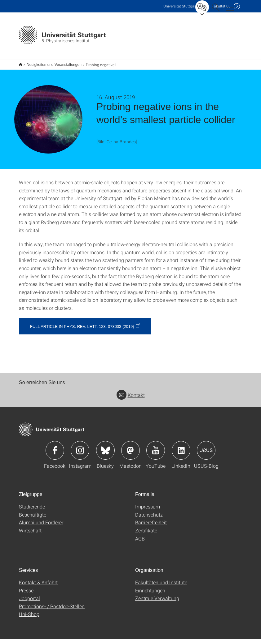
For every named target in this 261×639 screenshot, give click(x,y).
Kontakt (131, 391)
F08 (221, 6)
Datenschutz (149, 510)
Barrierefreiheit (151, 518)
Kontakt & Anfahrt (38, 578)
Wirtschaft (30, 526)
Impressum (147, 502)
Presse (26, 586)
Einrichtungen (150, 586)
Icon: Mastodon (130, 446)
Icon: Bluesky (105, 446)
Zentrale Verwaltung (157, 594)
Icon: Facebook (55, 446)
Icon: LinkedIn (181, 446)
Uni (180, 6)
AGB (140, 534)
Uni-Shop (29, 610)
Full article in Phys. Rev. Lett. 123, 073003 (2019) (82, 322)
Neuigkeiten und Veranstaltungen (50, 62)
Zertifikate (146, 526)
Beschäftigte (32, 510)
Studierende (32, 502)
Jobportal (29, 594)
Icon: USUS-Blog (206, 446)
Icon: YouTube (155, 446)
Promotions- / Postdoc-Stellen (52, 602)
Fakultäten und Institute (161, 578)
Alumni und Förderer (41, 518)
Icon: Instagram (80, 446)
